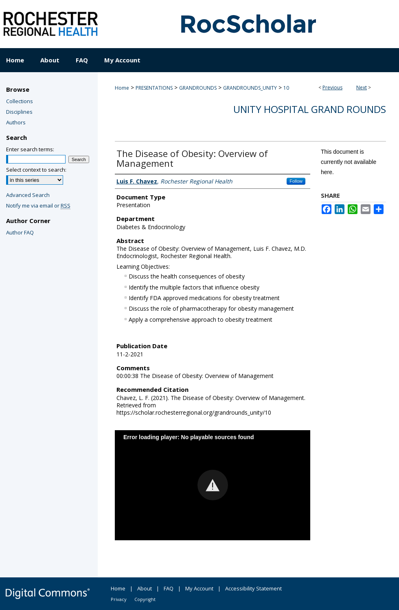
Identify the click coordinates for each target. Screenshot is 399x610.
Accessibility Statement (253, 588)
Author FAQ (20, 232)
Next (361, 87)
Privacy (119, 599)
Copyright (145, 599)
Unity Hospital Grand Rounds (309, 109)
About (144, 588)
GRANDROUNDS (198, 87)
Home (122, 87)
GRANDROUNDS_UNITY (250, 87)
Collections (19, 101)
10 (286, 87)
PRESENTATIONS (154, 87)
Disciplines (19, 111)
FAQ (168, 588)
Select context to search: (36, 169)
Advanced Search (28, 195)
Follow (296, 181)
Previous (332, 87)
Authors (16, 122)
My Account (199, 588)
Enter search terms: (30, 149)
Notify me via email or (38, 205)
